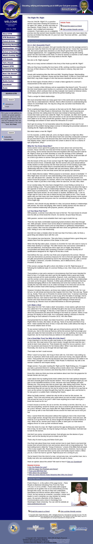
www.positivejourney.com (37, 504)
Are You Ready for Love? (38, 467)
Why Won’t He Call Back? (38, 473)
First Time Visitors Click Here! (11, 24)
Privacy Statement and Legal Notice (59, 539)
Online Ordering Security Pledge (59, 541)
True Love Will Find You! (37, 471)
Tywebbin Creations (63, 542)
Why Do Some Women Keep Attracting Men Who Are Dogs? (51, 475)
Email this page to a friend (72, 26)
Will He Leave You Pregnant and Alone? (43, 469)
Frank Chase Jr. (35, 41)
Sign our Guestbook (74, 462)
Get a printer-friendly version (73, 29)
